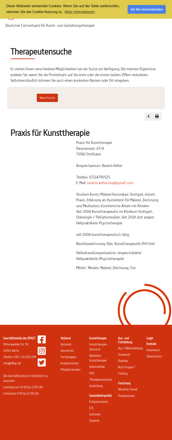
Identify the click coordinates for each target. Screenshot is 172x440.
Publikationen (126, 396)
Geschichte (67, 350)
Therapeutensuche (100, 379)
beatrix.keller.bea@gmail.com (110, 182)
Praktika (123, 361)
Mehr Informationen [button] (80, 12)
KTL (91, 408)
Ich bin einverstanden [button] (147, 9)
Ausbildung (96, 386)
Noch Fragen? (126, 367)
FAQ (91, 373)
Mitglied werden (70, 369)
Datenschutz (154, 356)
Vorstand (66, 344)
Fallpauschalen (98, 401)
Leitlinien (95, 414)
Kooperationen (70, 363)
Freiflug (122, 373)
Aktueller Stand (127, 389)
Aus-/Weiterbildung (130, 348)
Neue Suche (47, 98)
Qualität (94, 420)
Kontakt (151, 344)
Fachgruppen (68, 357)
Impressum (153, 350)
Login (150, 338)
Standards (124, 354)
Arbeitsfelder (97, 366)
